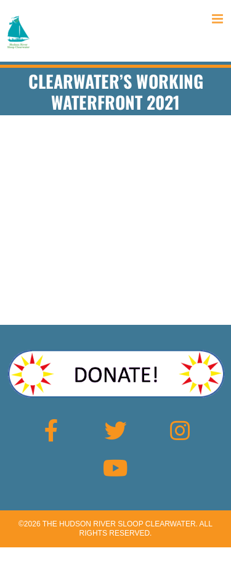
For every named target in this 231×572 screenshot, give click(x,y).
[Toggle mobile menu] (218, 18)
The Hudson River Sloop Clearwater (119, 524)
